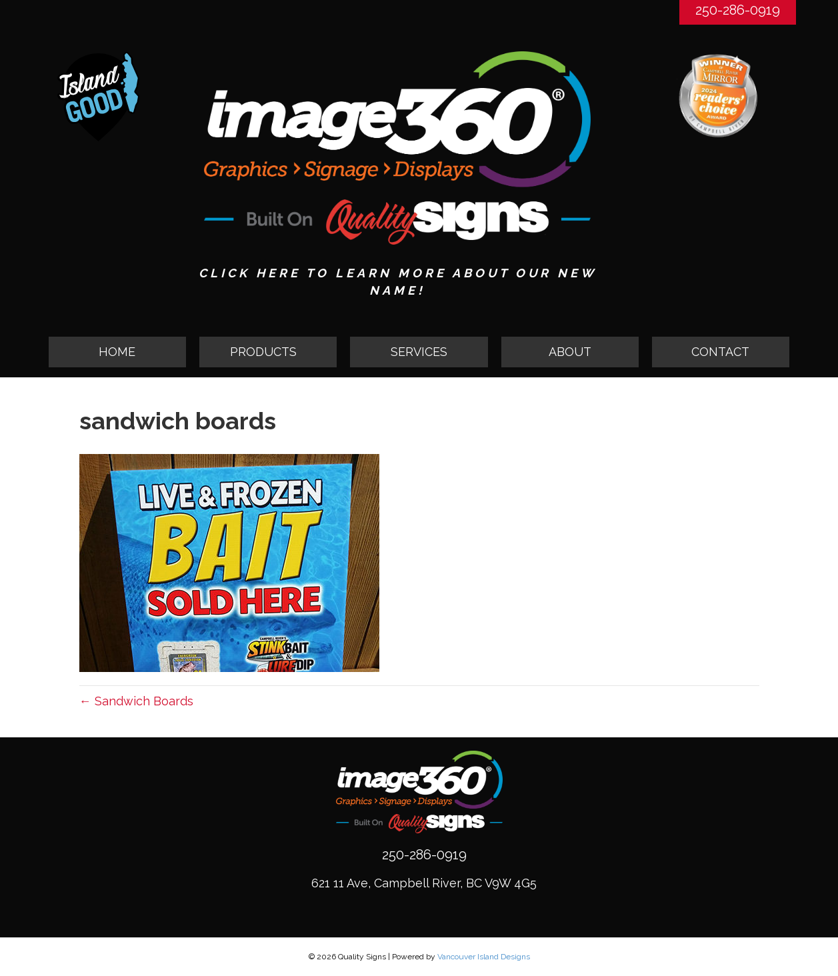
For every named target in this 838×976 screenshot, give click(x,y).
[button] (268, 352)
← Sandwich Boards (136, 701)
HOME (117, 352)
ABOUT (570, 352)
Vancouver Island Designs (483, 956)
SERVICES (419, 352)
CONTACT (720, 352)
